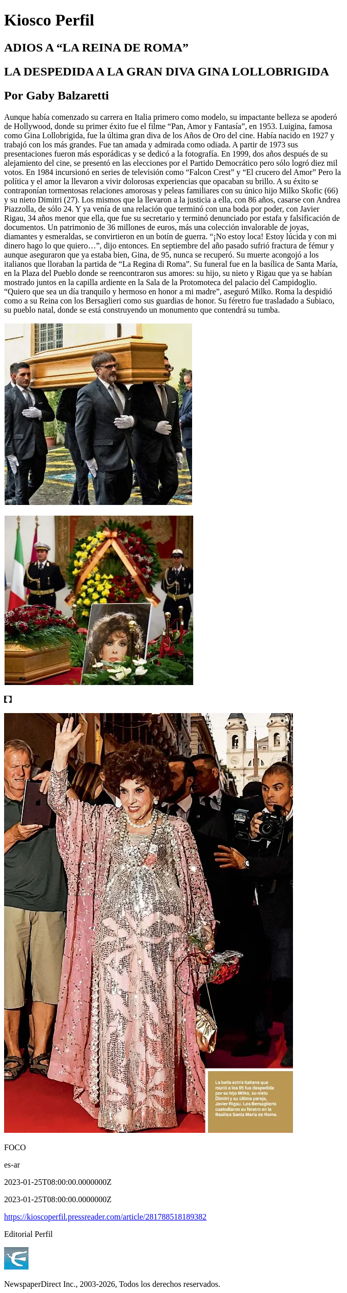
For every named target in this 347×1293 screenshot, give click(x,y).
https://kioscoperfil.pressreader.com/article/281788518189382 (105, 1216)
